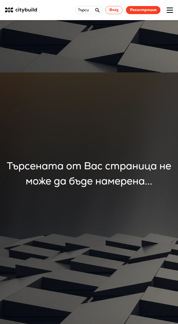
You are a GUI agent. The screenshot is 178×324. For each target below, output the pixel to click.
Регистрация (143, 9)
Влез (113, 9)
